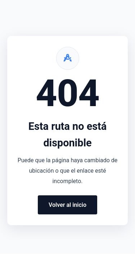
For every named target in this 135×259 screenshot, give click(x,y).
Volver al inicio (67, 204)
